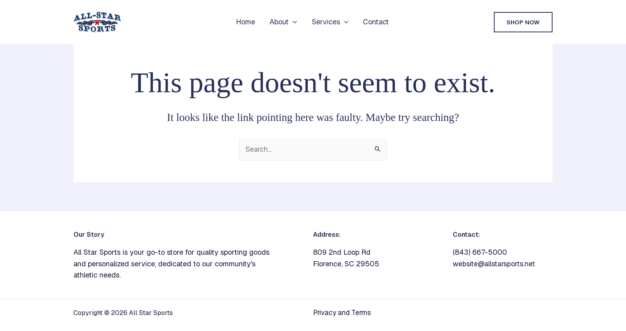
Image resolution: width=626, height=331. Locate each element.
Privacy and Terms (343, 312)
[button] (293, 22)
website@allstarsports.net (495, 263)
